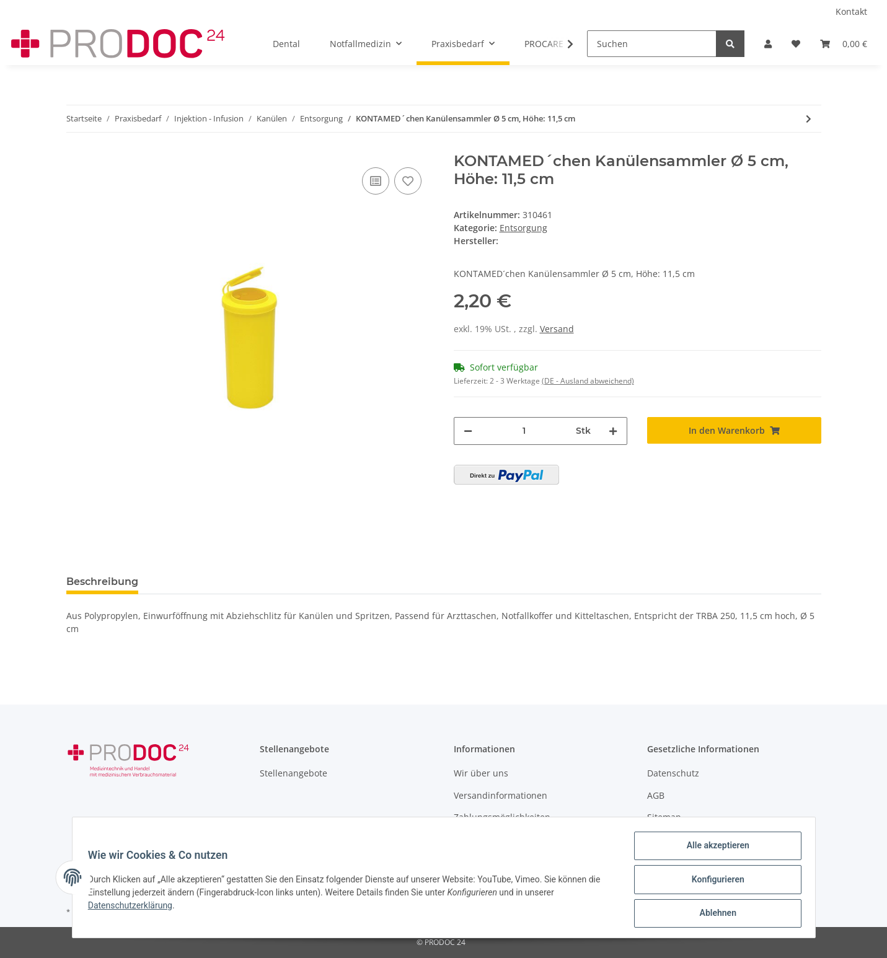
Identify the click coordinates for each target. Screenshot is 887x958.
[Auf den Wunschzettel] (407, 181)
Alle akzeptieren (713, 850)
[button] (768, 43)
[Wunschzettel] (796, 43)
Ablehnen (713, 914)
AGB (655, 795)
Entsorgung (523, 228)
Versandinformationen (500, 795)
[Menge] (524, 431)
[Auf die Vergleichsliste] (375, 181)
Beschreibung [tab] (102, 581)
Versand (557, 329)
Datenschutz (673, 773)
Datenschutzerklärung (134, 908)
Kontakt (851, 11)
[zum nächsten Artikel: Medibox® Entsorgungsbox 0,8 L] (808, 118)
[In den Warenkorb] (734, 430)
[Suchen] (652, 43)
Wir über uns (481, 773)
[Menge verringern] (468, 431)
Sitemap (664, 817)
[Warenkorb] (843, 43)
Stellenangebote (293, 773)
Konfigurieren (713, 882)
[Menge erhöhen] (613, 431)
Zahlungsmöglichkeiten (502, 817)
